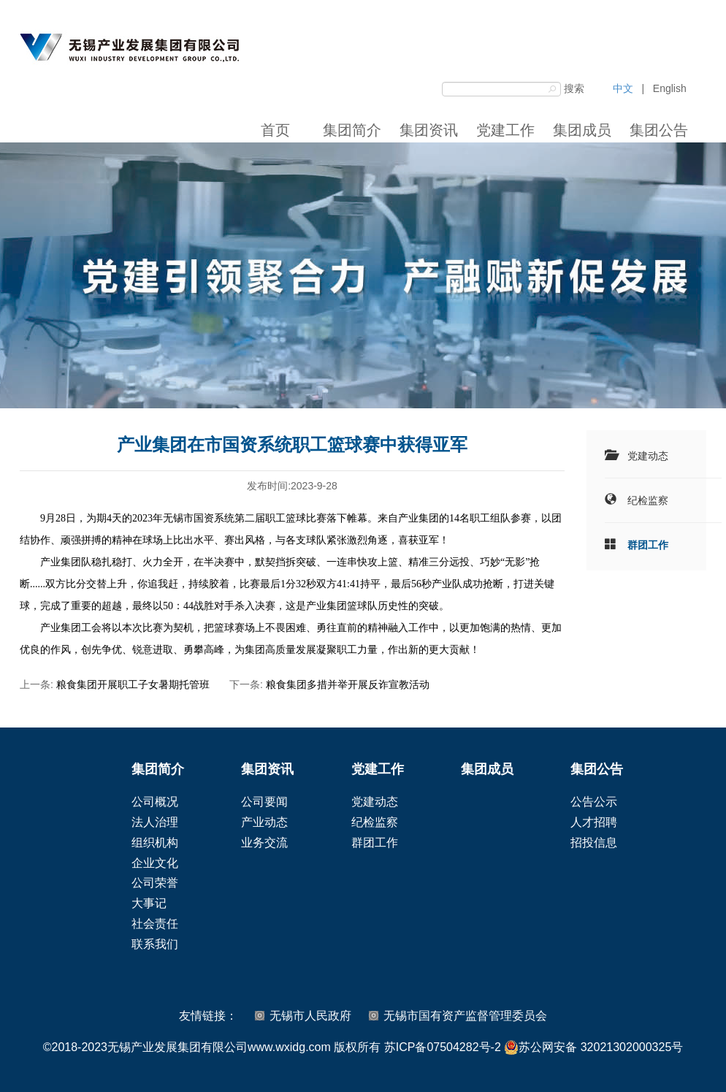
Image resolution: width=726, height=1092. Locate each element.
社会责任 (154, 923)
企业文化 (154, 863)
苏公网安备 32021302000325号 (593, 1047)
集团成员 (582, 130)
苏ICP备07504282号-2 (442, 1047)
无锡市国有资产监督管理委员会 (465, 1015)
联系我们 (154, 944)
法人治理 (154, 822)
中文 (623, 88)
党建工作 (505, 130)
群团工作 (647, 545)
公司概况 (154, 801)
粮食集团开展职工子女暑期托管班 (133, 684)
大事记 (149, 903)
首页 (275, 130)
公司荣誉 (154, 883)
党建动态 (647, 456)
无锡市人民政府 (310, 1015)
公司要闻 (264, 801)
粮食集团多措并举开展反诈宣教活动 (347, 684)
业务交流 (264, 842)
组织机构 (154, 842)
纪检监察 (647, 500)
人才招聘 (593, 822)
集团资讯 (429, 130)
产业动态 (264, 822)
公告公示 (593, 801)
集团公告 (659, 130)
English (670, 88)
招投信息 (593, 842)
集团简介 (352, 130)
